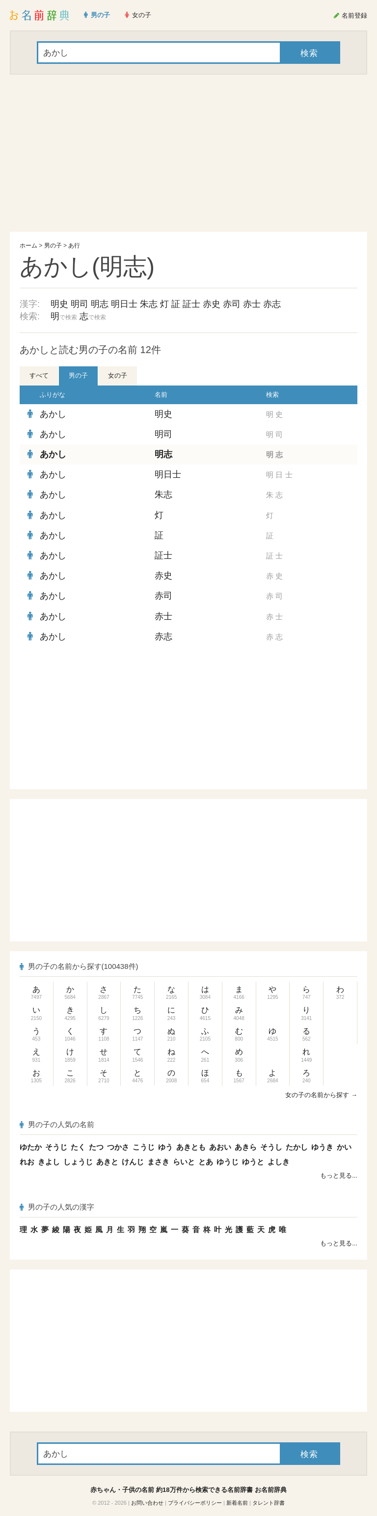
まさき (158, 1162)
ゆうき (322, 1147)
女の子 (117, 375)
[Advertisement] (188, 153)
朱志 (149, 304)
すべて (39, 375)
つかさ (118, 1147)
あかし (53, 414)
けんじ (133, 1162)
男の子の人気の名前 (57, 1124)
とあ (205, 1162)
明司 (79, 304)
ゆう (165, 1147)
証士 (191, 304)
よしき (279, 1162)
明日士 (124, 304)
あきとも (191, 1147)
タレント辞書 (268, 1503)
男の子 (53, 245)
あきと (107, 1162)
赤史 (211, 304)
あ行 (74, 245)
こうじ (144, 1147)
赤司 (232, 304)
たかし (297, 1147)
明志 (99, 304)
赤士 (252, 304)
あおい (220, 1147)
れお (27, 1162)
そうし (271, 1147)
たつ (96, 1147)
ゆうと (253, 1162)
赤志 (272, 304)
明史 (59, 304)
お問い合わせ (147, 1503)
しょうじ (78, 1162)
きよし (49, 1162)
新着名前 (237, 1503)
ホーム (28, 245)
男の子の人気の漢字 (57, 1207)
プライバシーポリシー (195, 1503)
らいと (184, 1162)
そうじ (56, 1147)
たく (78, 1147)
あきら (246, 1147)
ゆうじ (227, 1162)
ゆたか (31, 1147)
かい (344, 1147)
